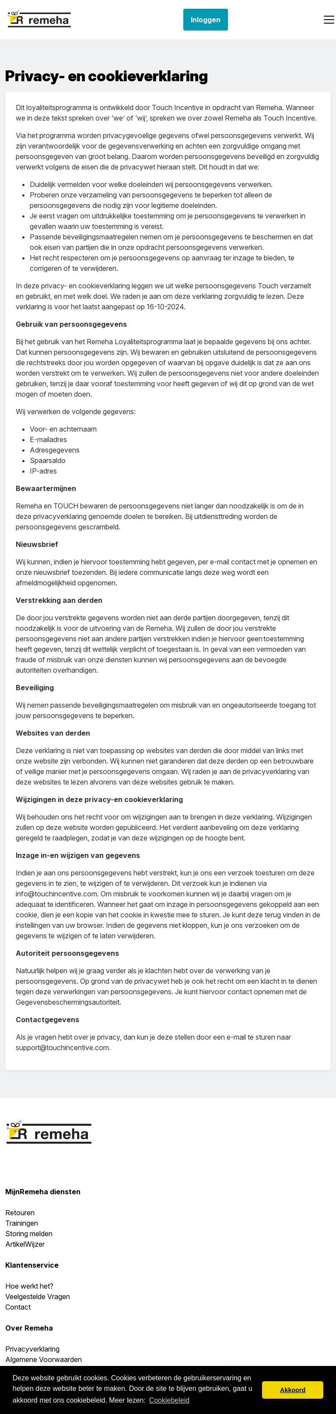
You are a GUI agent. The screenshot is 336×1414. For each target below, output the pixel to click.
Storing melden (28, 1233)
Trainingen (21, 1223)
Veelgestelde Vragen (37, 1296)
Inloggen (205, 19)
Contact (18, 1307)
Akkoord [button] (292, 1389)
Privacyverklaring (32, 1349)
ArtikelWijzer (25, 1244)
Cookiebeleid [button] (169, 1400)
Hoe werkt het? (29, 1286)
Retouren (20, 1212)
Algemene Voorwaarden (43, 1359)
